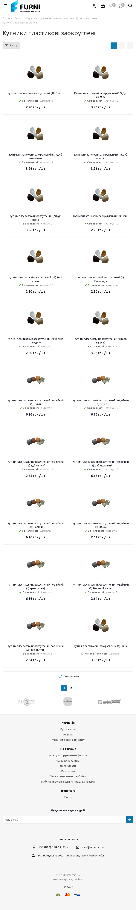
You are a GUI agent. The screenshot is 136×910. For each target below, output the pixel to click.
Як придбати (68, 765)
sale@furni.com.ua (93, 847)
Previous (5, 701)
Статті (68, 797)
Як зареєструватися (68, 760)
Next (130, 701)
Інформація (68, 748)
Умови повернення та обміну (68, 776)
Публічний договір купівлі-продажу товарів (68, 781)
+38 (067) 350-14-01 (52, 847)
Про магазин (68, 729)
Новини (68, 734)
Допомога (68, 790)
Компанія (68, 722)
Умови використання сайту (68, 739)
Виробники (68, 771)
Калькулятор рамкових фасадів (68, 755)
